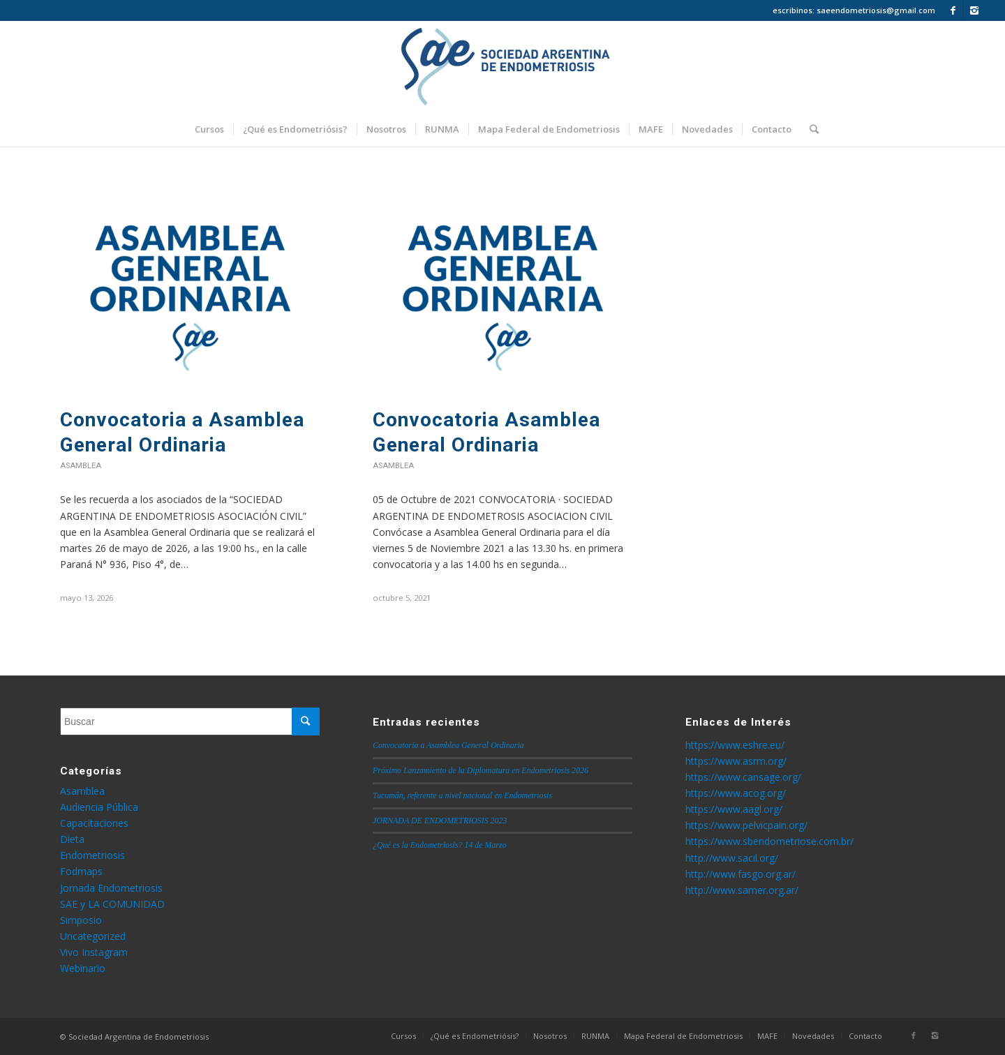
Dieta (72, 839)
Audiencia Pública (99, 807)
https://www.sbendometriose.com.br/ (769, 841)
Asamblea (80, 465)
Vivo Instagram (94, 952)
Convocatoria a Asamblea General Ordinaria (448, 745)
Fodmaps (81, 871)
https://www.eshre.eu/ (734, 744)
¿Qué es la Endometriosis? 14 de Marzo (440, 845)
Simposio (81, 920)
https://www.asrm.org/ (736, 761)
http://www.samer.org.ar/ (741, 890)
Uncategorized (93, 936)
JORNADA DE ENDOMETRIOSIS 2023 (440, 820)
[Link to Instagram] (974, 10)
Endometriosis (92, 855)
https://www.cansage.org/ (743, 777)
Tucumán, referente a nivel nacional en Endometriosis (462, 795)
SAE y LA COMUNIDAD (112, 904)
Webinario (82, 968)
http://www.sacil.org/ (731, 858)
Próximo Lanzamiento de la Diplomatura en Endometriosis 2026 (480, 770)
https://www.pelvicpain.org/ (746, 825)
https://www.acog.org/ (735, 793)
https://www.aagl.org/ (733, 809)
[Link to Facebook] (953, 10)
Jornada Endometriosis (111, 888)
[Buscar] (810, 129)
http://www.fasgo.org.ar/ (740, 874)
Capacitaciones (94, 823)
